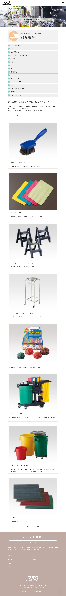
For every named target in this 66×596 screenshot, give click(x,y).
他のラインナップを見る (33, 526)
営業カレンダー (35, 556)
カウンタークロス (16, 82)
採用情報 (33, 560)
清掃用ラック (15, 72)
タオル (13, 85)
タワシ (13, 58)
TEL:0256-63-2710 (27, 587)
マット (13, 75)
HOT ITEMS (11, 560)
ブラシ (13, 62)
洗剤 (12, 65)
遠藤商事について (12, 556)
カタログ (10, 563)
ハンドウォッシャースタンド (19, 55)
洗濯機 (13, 92)
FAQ (9, 567)
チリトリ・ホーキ (16, 45)
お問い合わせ (33, 542)
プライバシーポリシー (27, 591)
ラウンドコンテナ (16, 95)
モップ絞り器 (15, 52)
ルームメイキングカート (18, 88)
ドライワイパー (15, 49)
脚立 (12, 68)
